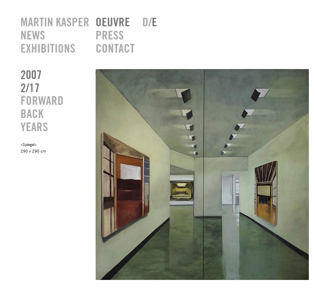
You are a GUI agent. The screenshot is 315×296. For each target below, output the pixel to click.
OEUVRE (113, 23)
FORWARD (42, 101)
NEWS (33, 36)
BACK (32, 114)
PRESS (110, 36)
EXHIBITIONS (48, 49)
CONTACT (113, 49)
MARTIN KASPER (52, 23)
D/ (149, 23)
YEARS (34, 128)
